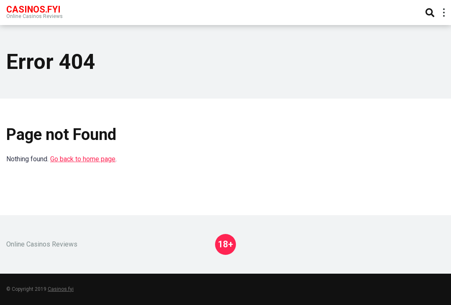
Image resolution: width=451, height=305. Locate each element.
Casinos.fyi (61, 289)
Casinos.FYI (33, 9)
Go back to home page (82, 159)
